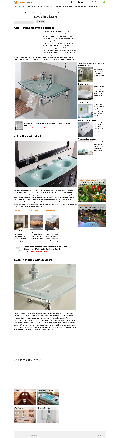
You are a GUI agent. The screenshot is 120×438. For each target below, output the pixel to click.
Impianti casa (57, 6)
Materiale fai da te (80, 6)
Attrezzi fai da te (68, 6)
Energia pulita (92, 6)
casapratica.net (25, 13)
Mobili (34, 6)
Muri (23, 6)
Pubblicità (101, 435)
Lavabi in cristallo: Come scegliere (33, 259)
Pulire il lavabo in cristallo (28, 136)
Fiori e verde (48, 6)
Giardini (40, 6)
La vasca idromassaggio (46, 391)
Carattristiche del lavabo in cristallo (34, 27)
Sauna (17, 391)
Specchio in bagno (44, 408)
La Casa (28, 6)
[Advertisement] (33, 10)
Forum (73, 2)
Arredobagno (19, 408)
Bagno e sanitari (43, 13)
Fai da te (17, 6)
